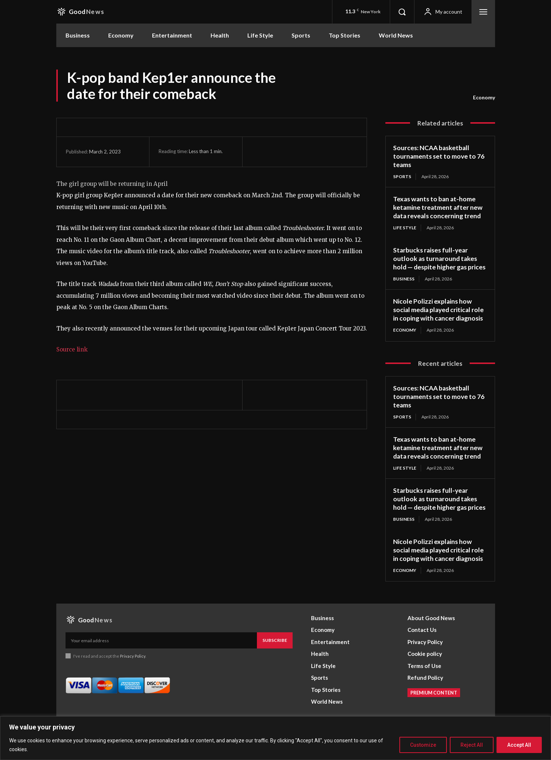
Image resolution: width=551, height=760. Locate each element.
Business (403, 286)
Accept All (519, 745)
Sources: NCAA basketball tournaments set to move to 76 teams (439, 156)
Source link (72, 349)
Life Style (404, 226)
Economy (484, 97)
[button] (402, 12)
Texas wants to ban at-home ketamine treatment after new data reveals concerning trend (438, 206)
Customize (423, 745)
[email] (161, 653)
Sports (402, 175)
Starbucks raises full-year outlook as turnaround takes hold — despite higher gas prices (436, 261)
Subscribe (274, 653)
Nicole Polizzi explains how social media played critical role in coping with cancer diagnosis (440, 316)
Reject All (471, 745)
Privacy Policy (133, 668)
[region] (275, 738)
